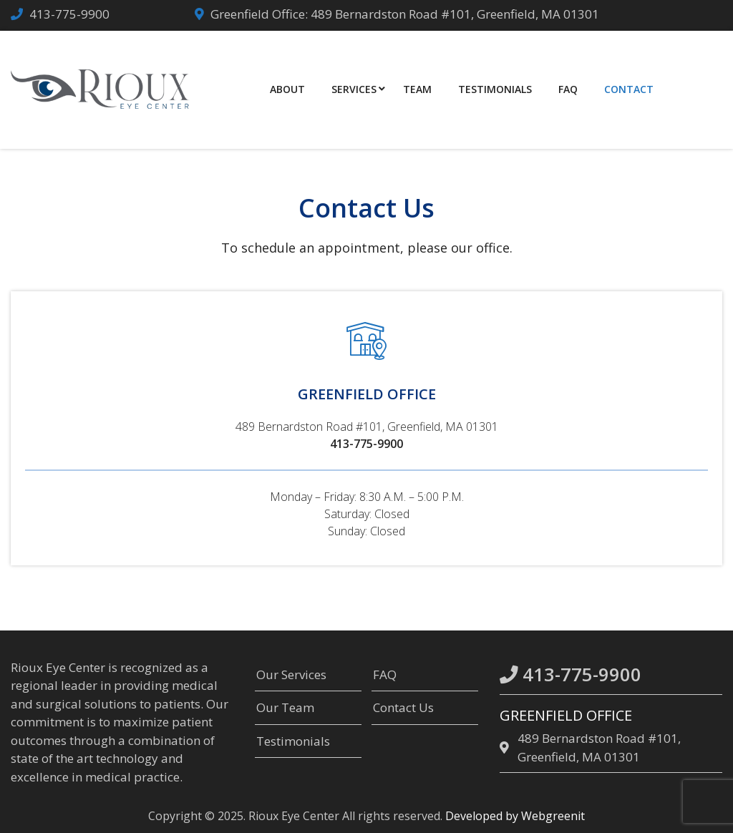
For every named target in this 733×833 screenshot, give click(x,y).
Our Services (291, 674)
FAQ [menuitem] (568, 89)
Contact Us (403, 707)
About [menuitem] (287, 89)
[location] (506, 748)
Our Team (285, 707)
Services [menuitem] (354, 89)
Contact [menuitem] (629, 89)
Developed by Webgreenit (515, 816)
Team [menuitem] (417, 89)
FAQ (385, 674)
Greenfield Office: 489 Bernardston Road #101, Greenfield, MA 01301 (404, 14)
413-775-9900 (69, 14)
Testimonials (293, 741)
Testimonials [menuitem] (495, 89)
